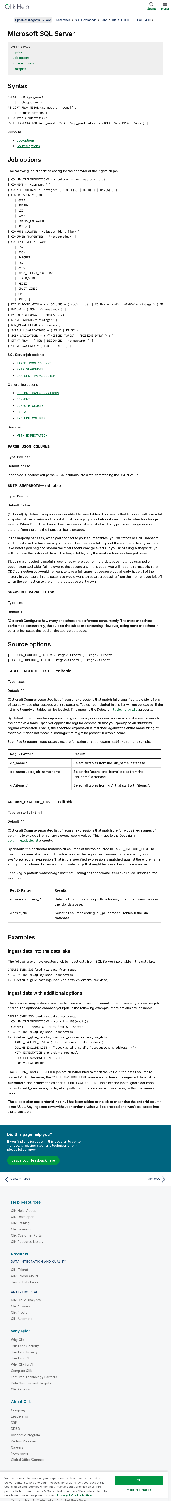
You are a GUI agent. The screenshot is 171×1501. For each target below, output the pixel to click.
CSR (14, 1409)
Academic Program (25, 1421)
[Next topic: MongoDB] (127, 1166)
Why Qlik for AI (22, 1351)
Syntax (17, 52)
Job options (21, 58)
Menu (165, 8)
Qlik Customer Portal (26, 1222)
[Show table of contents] (9, 20)
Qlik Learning (21, 1215)
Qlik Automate (21, 1305)
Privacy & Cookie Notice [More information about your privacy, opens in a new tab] (74, 1495)
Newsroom (19, 1440)
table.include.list (126, 699)
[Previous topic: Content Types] (43, 1166)
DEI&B (15, 1415)
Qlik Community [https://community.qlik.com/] (117, 1469)
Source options (23, 63)
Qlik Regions (20, 1375)
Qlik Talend (19, 1256)
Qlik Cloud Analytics (26, 1286)
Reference (63, 20)
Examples (19, 69)
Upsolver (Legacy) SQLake (33, 20)
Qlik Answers (21, 1292)
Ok (139, 1480)
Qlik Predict (19, 1299)
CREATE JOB (120, 20)
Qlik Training (20, 1209)
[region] (84, 1486)
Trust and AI (20, 1344)
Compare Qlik (21, 1357)
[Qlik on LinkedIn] (147, 1468)
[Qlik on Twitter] (139, 1468)
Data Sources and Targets (31, 1369)
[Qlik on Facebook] (155, 1468)
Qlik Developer (22, 1203)
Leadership (19, 1402)
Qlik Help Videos (23, 1197)
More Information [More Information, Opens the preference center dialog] (139, 1489)
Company (18, 1396)
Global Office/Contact (27, 1446)
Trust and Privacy (24, 1338)
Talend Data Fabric (25, 1268)
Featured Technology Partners (34, 1363)
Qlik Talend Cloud (24, 1262)
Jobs (104, 20)
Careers (17, 1433)
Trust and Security (25, 1332)
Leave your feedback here (33, 1146)
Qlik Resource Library (27, 1228)
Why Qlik (17, 1326)
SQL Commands (85, 20)
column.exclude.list (23, 829)
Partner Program (23, 1427)
